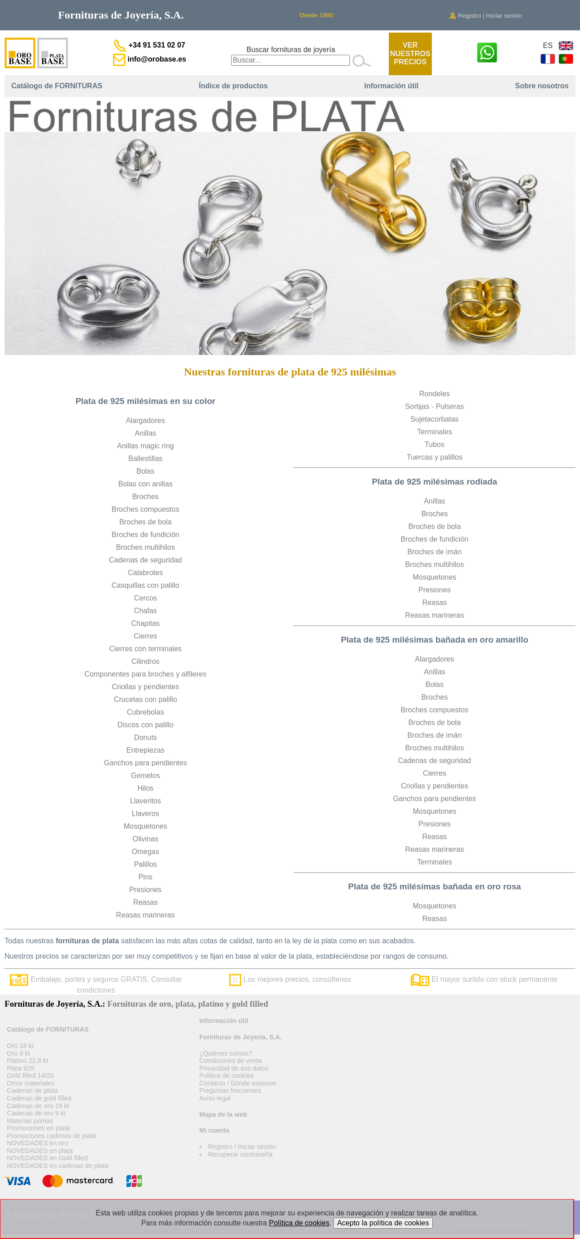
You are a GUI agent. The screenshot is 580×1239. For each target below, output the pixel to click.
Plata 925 (20, 1068)
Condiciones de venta (230, 1060)
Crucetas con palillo (145, 699)
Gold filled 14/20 (30, 1075)
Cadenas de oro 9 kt (36, 1113)
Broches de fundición (145, 534)
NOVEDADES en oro (37, 1143)
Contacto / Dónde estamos (237, 1083)
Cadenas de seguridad (145, 560)
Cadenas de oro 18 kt (38, 1105)
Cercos (145, 598)
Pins (145, 877)
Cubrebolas (145, 712)
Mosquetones (145, 826)
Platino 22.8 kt (27, 1060)
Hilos (145, 788)
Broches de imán (434, 552)
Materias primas (30, 1120)
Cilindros (145, 661)
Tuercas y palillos (434, 457)
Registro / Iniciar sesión (242, 1146)
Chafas (145, 611)
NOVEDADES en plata (40, 1150)
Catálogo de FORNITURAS (56, 86)
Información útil (391, 86)
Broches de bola (145, 522)
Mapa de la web (223, 1114)
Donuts (145, 737)
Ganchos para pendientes (145, 763)
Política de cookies (226, 1075)
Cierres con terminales (145, 649)
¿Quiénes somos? (225, 1053)
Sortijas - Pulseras (434, 406)
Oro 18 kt (20, 1045)
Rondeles (434, 394)
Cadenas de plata (32, 1090)
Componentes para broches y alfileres (145, 674)
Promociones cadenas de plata (52, 1135)
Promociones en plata (38, 1128)
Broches (145, 496)
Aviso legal (215, 1098)
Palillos (145, 864)
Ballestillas (145, 458)
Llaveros (145, 813)
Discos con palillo (145, 725)
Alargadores (145, 420)
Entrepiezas (145, 750)
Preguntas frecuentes (230, 1090)
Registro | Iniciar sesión (485, 15)
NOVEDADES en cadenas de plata (57, 1165)
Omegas (145, 851)
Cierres (145, 636)
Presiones (145, 889)
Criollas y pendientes (145, 687)
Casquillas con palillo (145, 585)
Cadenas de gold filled (39, 1098)
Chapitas (145, 623)
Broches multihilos (145, 547)
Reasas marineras (145, 915)
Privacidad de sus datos (234, 1068)
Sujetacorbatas (435, 419)
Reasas (145, 902)
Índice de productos (233, 86)
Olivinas (146, 839)
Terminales (434, 432)
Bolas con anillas (145, 484)
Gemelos (145, 775)
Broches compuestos (145, 509)
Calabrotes (145, 572)
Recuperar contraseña (240, 1154)
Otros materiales (31, 1083)
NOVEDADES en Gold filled (47, 1158)
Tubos (435, 444)
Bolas (145, 471)
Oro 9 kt (18, 1053)
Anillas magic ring (145, 446)
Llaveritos (145, 801)
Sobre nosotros (542, 86)
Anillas (145, 433)
